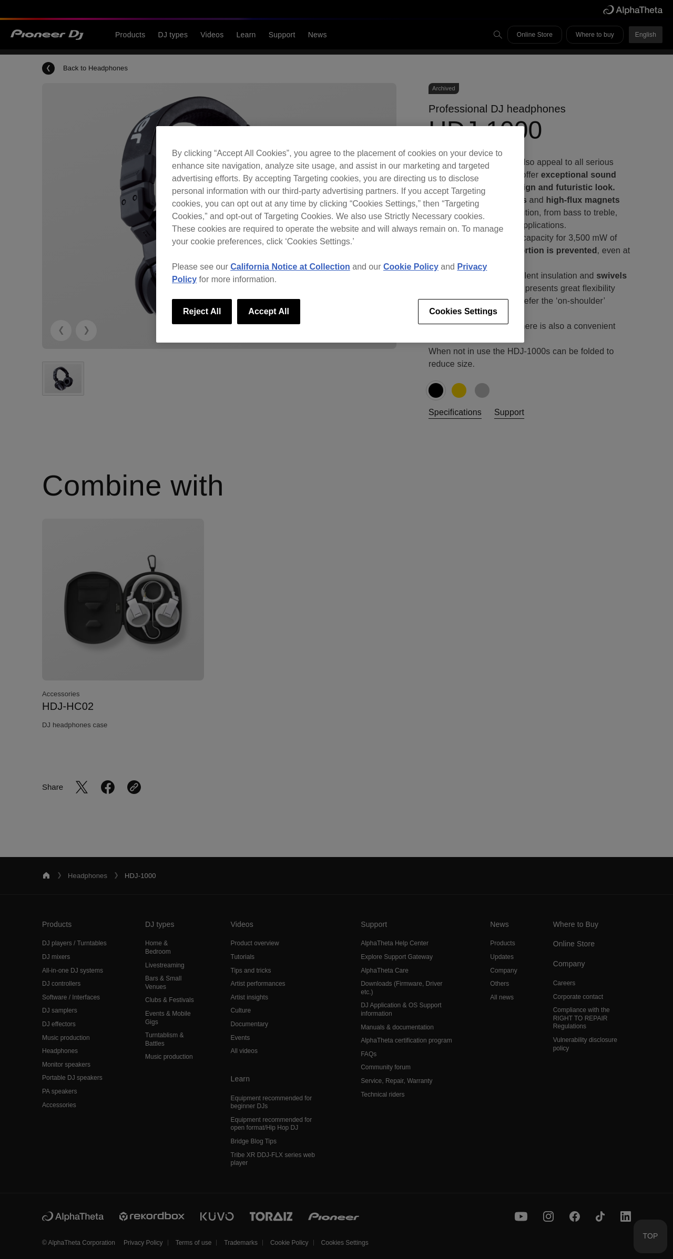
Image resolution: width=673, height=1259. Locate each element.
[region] (340, 234)
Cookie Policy (411, 266)
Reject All (202, 311)
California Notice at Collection (290, 266)
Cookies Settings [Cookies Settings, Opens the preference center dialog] (463, 311)
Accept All (268, 311)
